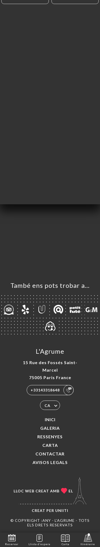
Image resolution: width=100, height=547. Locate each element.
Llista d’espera (39, 539)
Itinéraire (88, 539)
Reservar (11, 539)
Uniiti (61, 510)
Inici (50, 419)
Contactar (50, 453)
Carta (50, 445)
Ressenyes (50, 436)
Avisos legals (50, 462)
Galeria (50, 428)
